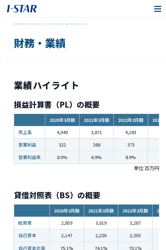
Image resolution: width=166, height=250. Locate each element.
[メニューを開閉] (158, 9)
